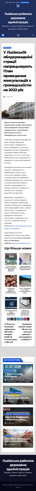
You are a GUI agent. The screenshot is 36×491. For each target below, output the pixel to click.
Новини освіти (9, 392)
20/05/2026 (10, 423)
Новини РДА (8, 370)
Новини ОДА (7, 47)
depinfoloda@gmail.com (21, 243)
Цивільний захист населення (21, 414)
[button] (33, 35)
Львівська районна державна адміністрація (18, 18)
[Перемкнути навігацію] (18, 35)
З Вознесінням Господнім (13, 375)
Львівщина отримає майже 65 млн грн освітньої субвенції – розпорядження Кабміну (25, 332)
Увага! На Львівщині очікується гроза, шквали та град (16, 419)
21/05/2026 (10, 379)
